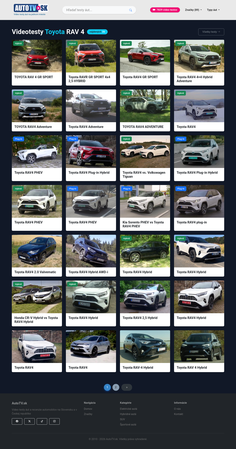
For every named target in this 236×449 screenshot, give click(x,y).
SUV (122, 419)
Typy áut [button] (212, 9)
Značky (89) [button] (192, 9)
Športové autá (128, 424)
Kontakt (178, 414)
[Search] (99, 10)
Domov (88, 408)
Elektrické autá (128, 408)
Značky (88, 414)
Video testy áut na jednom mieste (29, 14)
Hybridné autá (128, 414)
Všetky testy (211, 31)
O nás (177, 408)
